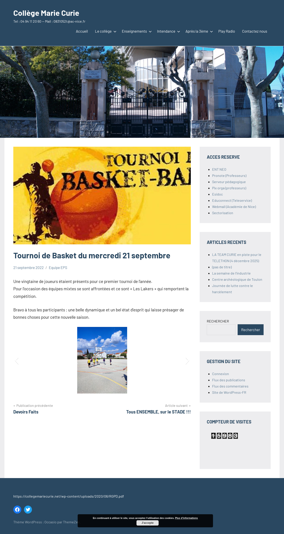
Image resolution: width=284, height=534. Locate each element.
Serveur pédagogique (229, 182)
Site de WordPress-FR (229, 392)
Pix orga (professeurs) (229, 188)
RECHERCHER (218, 321)
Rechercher (250, 329)
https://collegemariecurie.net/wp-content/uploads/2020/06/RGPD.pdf (68, 496)
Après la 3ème (198, 31)
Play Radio (226, 31)
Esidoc (217, 194)
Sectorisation (222, 213)
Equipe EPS (58, 267)
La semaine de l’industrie (231, 273)
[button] (16, 360)
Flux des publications (228, 380)
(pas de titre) (222, 267)
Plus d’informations (186, 518)
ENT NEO (219, 169)
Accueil (82, 31)
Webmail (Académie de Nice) (234, 206)
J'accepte (148, 522)
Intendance (167, 31)
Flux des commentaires (230, 386)
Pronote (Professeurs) (229, 175)
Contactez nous (254, 31)
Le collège (105, 31)
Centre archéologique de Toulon (237, 279)
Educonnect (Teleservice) (232, 200)
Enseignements (136, 31)
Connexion (220, 374)
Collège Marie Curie (47, 12)
